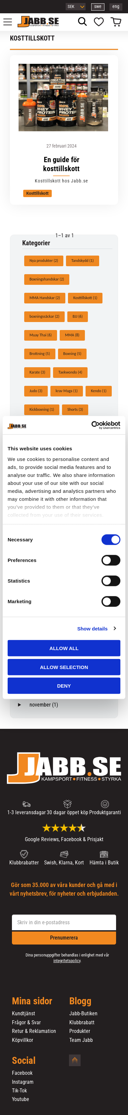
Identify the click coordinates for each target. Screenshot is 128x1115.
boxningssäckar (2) (44, 316)
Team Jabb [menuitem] (81, 1040)
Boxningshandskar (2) (47, 279)
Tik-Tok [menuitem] (19, 1091)
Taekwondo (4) (70, 372)
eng (115, 6)
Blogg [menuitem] (80, 1001)
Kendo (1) (98, 391)
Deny (64, 686)
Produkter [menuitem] (79, 1031)
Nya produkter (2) (44, 260)
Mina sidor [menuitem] (32, 1001)
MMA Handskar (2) (45, 297)
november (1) (44, 705)
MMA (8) (72, 335)
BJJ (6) (78, 316)
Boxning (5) (72, 353)
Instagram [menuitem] (22, 1082)
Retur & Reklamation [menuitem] (34, 1031)
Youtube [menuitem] (20, 1099)
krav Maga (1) (67, 391)
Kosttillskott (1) (85, 297)
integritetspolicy (66, 960)
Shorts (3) (75, 409)
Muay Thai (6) (41, 335)
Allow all (64, 648)
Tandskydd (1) (82, 260)
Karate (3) (37, 372)
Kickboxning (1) (42, 409)
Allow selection (64, 667)
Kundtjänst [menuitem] (23, 1014)
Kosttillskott (38, 193)
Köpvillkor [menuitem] (22, 1040)
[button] (11, 22)
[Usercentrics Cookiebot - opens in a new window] (91, 425)
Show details (92, 628)
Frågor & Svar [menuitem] (26, 1023)
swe (97, 6)
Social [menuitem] (23, 1061)
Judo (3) (36, 391)
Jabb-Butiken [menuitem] (83, 1014)
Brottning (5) (40, 353)
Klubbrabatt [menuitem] (82, 1023)
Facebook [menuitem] (22, 1073)
